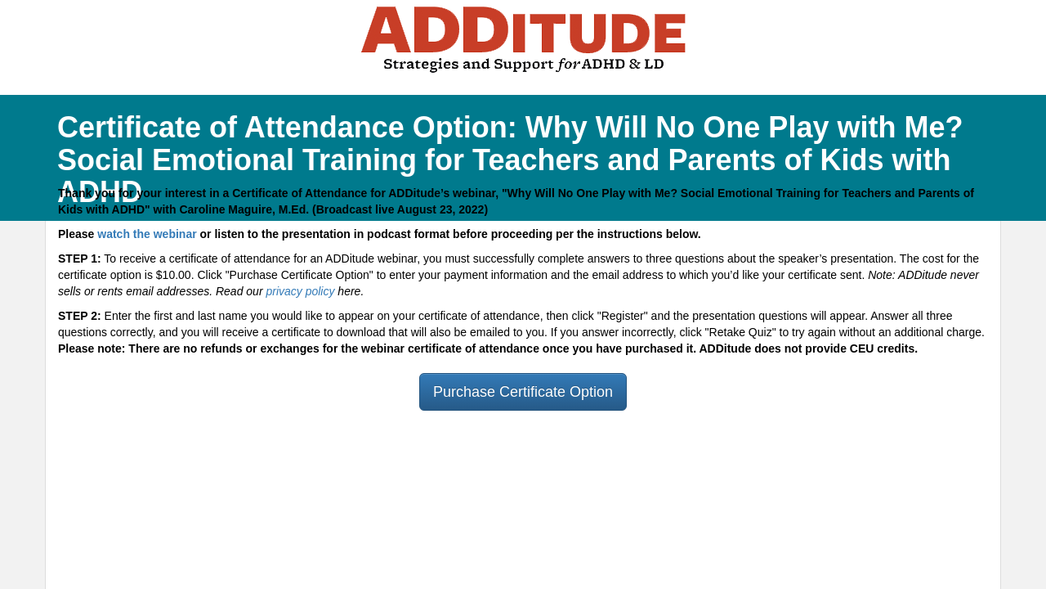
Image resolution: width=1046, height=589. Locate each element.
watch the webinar (146, 234)
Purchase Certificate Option (523, 392)
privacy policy (300, 291)
